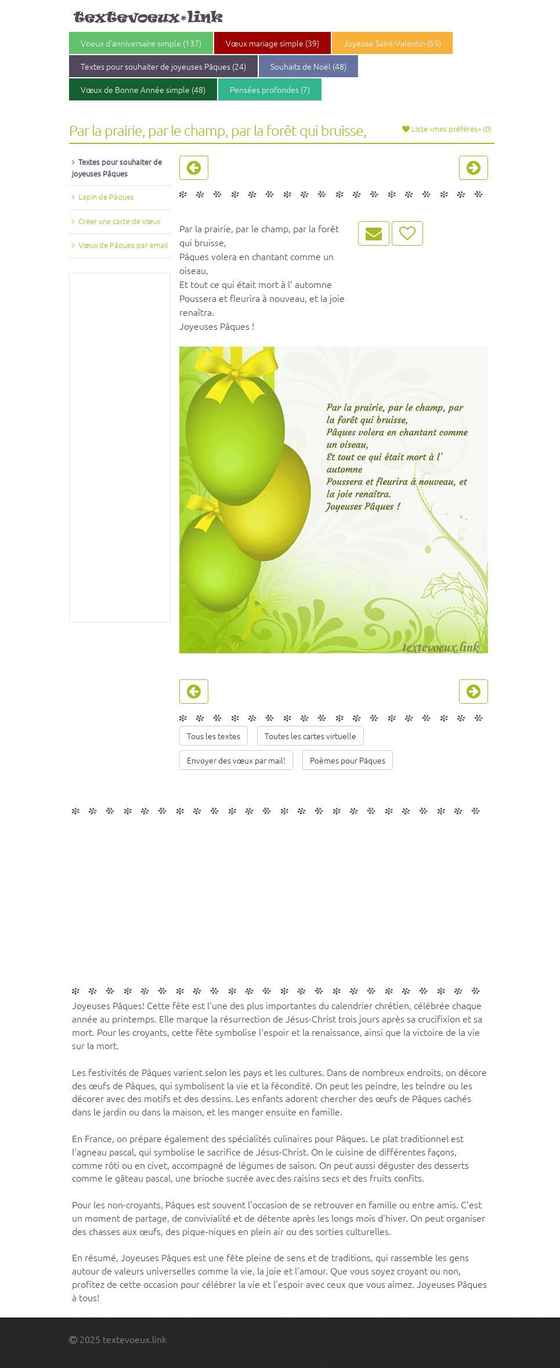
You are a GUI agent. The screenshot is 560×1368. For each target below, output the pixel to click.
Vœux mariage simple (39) (272, 43)
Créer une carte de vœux (119, 220)
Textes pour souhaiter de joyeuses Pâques (117, 167)
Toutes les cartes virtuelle (310, 735)
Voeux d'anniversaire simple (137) (141, 43)
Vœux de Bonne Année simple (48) (143, 89)
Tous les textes (213, 735)
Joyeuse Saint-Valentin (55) (392, 43)
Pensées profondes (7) (270, 89)
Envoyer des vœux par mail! (236, 760)
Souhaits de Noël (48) (308, 66)
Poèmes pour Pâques (347, 760)
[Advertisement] (120, 447)
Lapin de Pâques (106, 196)
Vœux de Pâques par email (123, 244)
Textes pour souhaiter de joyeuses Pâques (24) (163, 66)
